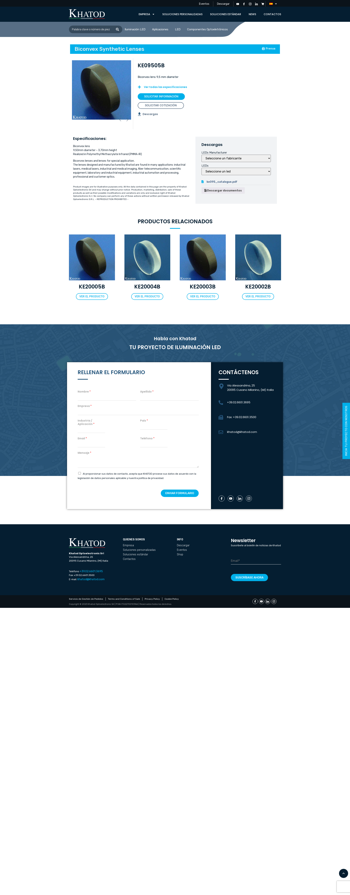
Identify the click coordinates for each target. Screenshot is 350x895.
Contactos (272, 14)
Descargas (150, 114)
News (252, 14)
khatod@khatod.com (242, 432)
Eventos (204, 3)
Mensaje (84, 453)
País (144, 420)
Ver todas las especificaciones (165, 87)
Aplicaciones (160, 29)
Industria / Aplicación (86, 422)
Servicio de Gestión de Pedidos (86, 599)
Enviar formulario (179, 493)
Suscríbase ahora (249, 577)
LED (177, 29)
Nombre (84, 391)
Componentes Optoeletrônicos (207, 29)
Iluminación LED (135, 29)
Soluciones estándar (225, 14)
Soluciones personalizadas (182, 14)
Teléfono (147, 438)
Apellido (147, 391)
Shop (180, 554)
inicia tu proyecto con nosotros (346, 431)
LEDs (205, 165)
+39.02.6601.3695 (238, 402)
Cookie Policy (172, 599)
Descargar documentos (223, 190)
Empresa (147, 14)
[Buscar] (117, 29)
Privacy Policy (152, 599)
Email (82, 438)
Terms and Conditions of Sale (124, 599)
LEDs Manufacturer (214, 152)
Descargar (223, 3)
